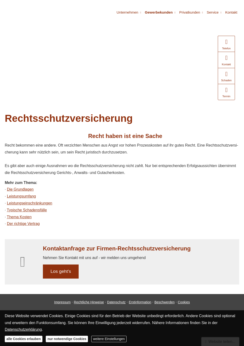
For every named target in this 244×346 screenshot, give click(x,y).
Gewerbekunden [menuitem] (159, 12)
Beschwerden (164, 302)
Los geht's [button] (61, 271)
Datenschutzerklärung (23, 329)
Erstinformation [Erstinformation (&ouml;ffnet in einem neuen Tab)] (140, 302)
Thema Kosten (19, 217)
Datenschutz (116, 302)
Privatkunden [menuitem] (189, 12)
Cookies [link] (184, 302)
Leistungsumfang (21, 196)
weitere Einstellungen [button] (109, 339)
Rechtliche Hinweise (89, 302)
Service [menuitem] (213, 12)
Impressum (62, 302)
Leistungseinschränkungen (29, 203)
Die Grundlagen (20, 189)
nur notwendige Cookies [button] (66, 339)
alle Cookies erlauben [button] (23, 339)
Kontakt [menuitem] (231, 12)
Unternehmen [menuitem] (127, 12)
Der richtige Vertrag (23, 224)
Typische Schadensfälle (27, 210)
